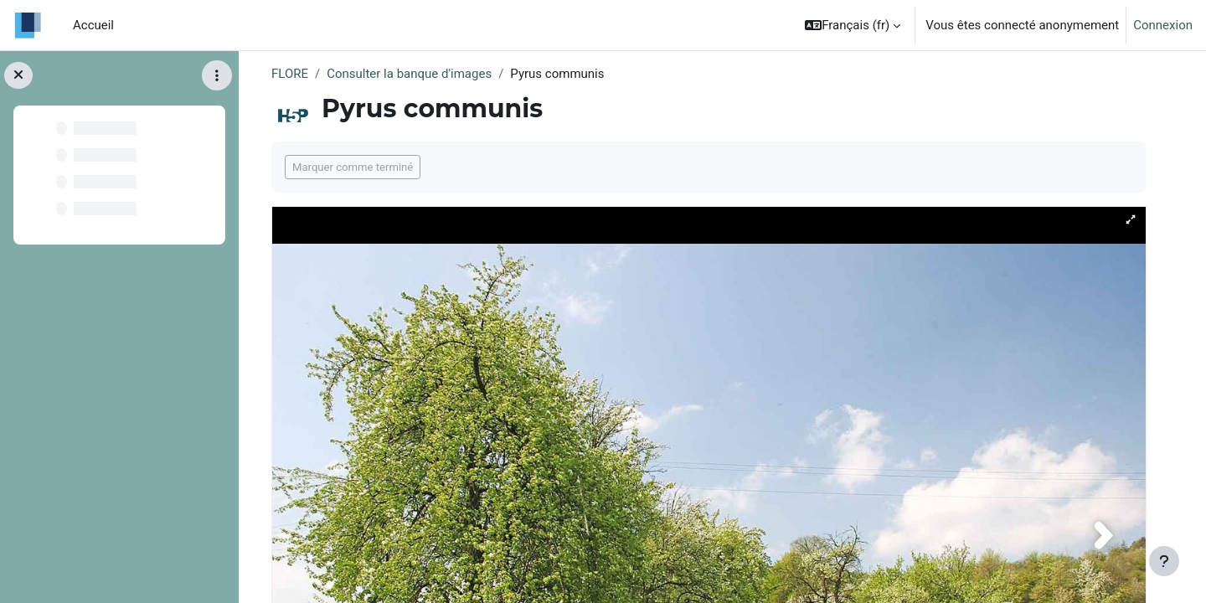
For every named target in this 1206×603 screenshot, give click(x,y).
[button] (852, 25)
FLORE (289, 73)
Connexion (1163, 25)
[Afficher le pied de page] (1164, 561)
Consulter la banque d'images (409, 73)
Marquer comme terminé (352, 167)
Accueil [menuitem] (93, 25)
